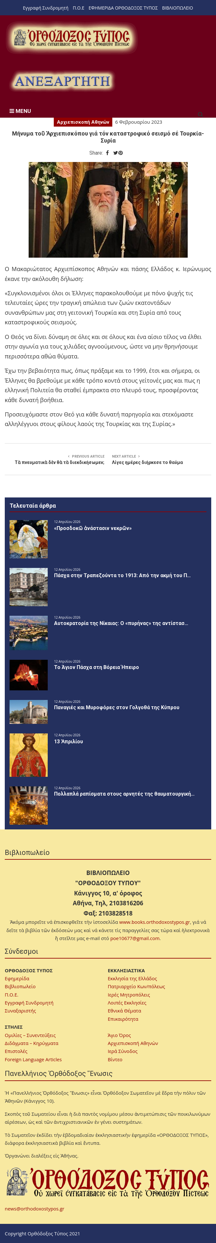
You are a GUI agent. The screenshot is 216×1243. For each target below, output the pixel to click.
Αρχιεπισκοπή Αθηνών (83, 122)
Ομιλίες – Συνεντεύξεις (30, 1035)
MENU (20, 111)
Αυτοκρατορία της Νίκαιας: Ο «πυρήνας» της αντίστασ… (121, 623)
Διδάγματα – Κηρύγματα (32, 1043)
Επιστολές (16, 1051)
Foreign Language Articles (33, 1059)
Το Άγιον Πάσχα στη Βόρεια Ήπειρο (96, 667)
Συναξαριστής (20, 1010)
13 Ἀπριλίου (68, 742)
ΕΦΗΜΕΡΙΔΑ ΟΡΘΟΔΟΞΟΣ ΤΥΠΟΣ (123, 8)
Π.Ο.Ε (78, 8)
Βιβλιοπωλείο (20, 986)
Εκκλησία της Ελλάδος (132, 978)
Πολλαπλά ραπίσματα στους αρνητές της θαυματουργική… (124, 794)
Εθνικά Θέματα (124, 1010)
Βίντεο (115, 1059)
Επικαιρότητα (123, 1019)
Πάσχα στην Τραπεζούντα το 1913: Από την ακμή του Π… (122, 575)
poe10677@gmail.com (135, 938)
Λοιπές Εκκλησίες (127, 1002)
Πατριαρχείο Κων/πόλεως (136, 986)
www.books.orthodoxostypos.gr (154, 922)
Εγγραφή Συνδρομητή (45, 8)
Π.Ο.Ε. (11, 994)
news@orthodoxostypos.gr (34, 1208)
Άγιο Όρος (119, 1035)
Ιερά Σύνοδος (122, 1051)
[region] (62, 81)
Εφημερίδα (17, 978)
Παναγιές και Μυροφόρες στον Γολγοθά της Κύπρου (116, 707)
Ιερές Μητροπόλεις (129, 994)
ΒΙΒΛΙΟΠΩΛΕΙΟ (177, 8)
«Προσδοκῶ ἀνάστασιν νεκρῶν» (93, 528)
